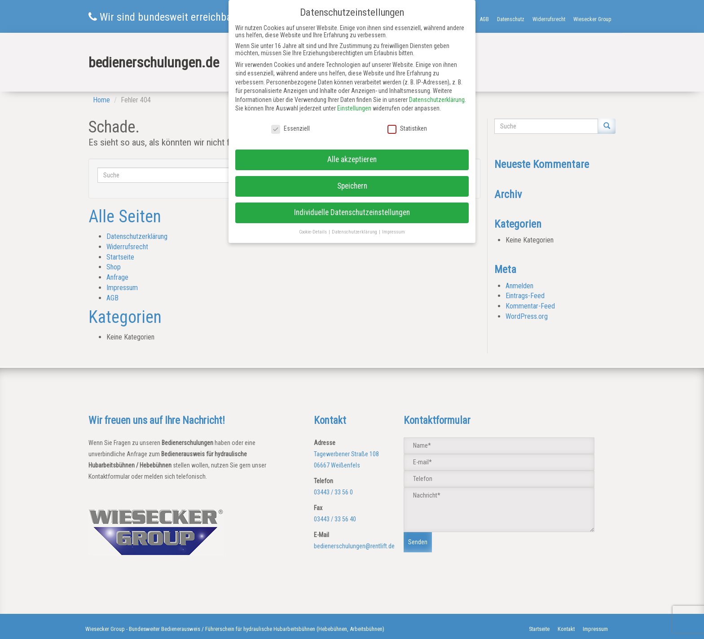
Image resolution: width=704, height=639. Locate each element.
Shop (113, 267)
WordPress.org (527, 316)
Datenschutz (510, 19)
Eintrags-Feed (525, 295)
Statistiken (407, 128)
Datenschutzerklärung (136, 236)
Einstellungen (354, 108)
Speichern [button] (352, 185)
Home (101, 100)
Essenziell (290, 128)
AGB (484, 19)
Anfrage (117, 277)
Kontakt (566, 629)
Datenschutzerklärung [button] (355, 232)
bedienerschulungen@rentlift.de (354, 546)
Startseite (120, 257)
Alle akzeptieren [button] (352, 159)
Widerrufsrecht (548, 19)
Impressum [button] (393, 232)
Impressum (122, 287)
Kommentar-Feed (530, 306)
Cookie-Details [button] (313, 232)
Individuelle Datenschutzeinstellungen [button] (352, 212)
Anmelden (519, 286)
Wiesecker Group (592, 19)
